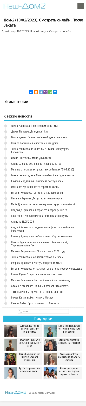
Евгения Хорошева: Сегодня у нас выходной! (37, 192)
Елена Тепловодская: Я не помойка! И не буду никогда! (43, 175)
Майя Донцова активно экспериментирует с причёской (43, 204)
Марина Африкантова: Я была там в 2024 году (38, 251)
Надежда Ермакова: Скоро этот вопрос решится (39, 210)
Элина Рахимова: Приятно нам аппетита (34, 125)
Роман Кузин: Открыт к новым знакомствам (36, 274)
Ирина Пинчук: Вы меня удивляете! (31, 158)
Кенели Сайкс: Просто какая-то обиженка (35, 303)
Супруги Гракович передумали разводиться (36, 262)
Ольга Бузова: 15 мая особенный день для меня (39, 137)
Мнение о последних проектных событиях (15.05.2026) (42, 169)
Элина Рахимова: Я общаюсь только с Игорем (37, 257)
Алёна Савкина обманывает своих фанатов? (37, 163)
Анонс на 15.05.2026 (22, 221)
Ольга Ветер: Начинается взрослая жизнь (35, 187)
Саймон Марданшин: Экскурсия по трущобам (37, 181)
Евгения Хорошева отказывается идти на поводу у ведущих (46, 268)
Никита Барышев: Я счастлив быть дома (34, 143)
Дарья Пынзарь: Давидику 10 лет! (30, 131)
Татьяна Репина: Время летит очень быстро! (37, 291)
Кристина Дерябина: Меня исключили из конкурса (40, 215)
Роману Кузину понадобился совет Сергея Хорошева (41, 236)
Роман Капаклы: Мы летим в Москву (32, 297)
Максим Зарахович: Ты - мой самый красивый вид (40, 280)
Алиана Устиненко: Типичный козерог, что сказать (40, 286)
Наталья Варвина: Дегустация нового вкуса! (37, 198)
